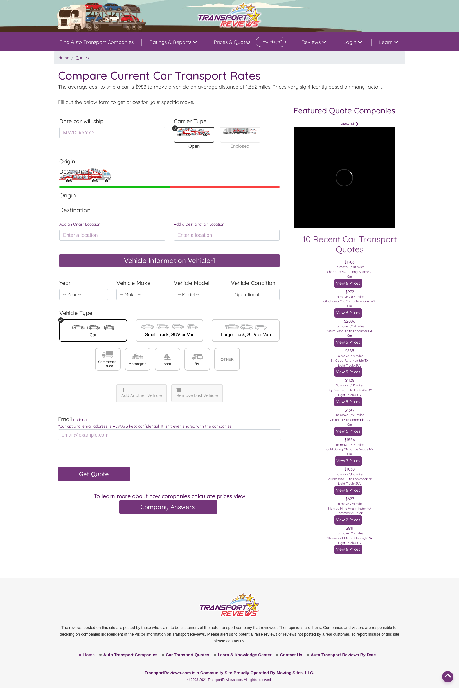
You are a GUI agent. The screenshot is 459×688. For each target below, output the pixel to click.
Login (352, 42)
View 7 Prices (348, 460)
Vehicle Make (133, 282)
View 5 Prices (348, 342)
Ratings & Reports (173, 42)
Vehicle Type (75, 312)
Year (65, 282)
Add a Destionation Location (199, 224)
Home (63, 57)
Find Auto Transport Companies (97, 42)
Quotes (82, 57)
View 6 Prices (348, 283)
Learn (388, 42)
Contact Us (291, 654)
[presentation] (100, 456)
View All (349, 124)
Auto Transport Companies (130, 654)
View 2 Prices (348, 519)
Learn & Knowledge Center (245, 654)
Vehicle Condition (253, 282)
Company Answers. (168, 507)
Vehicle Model (192, 282)
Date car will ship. (82, 121)
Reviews (314, 42)
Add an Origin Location (79, 224)
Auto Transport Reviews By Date (343, 654)
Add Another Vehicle (141, 393)
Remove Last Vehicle (197, 393)
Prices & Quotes (250, 42)
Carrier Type (190, 121)
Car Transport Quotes (187, 654)
